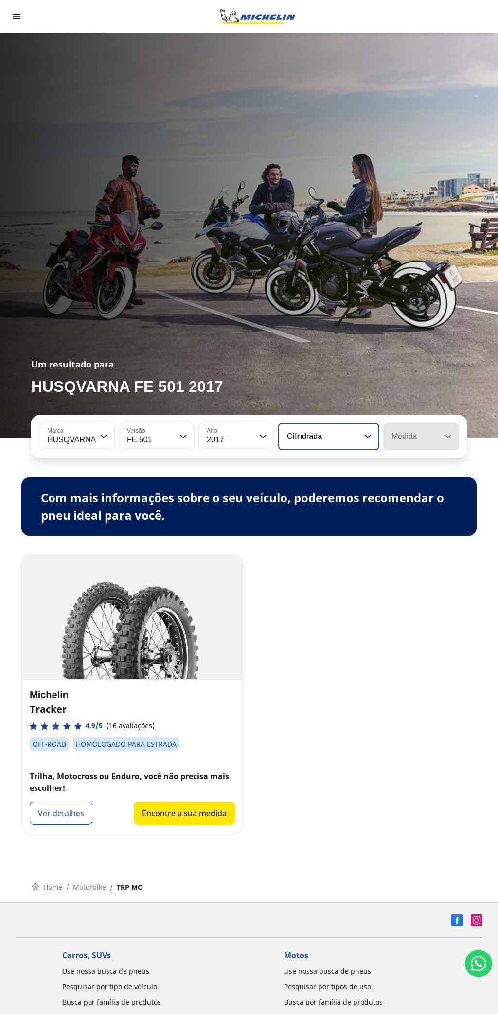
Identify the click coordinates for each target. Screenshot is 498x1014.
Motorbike (89, 887)
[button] (103, 436)
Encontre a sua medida (184, 813)
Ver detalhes (61, 813)
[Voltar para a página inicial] (258, 16)
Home (47, 887)
